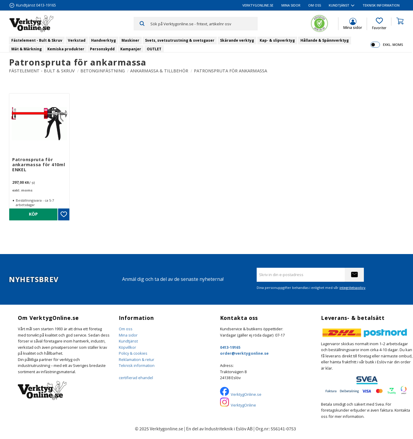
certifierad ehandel (136, 377)
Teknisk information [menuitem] (381, 5)
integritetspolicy (352, 287)
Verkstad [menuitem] (76, 40)
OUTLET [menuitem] (154, 49)
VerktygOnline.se (246, 394)
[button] (379, 24)
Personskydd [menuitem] (102, 49)
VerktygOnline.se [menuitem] (257, 5)
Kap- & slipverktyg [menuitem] (277, 40)
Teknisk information (137, 365)
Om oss (126, 328)
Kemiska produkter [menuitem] (65, 49)
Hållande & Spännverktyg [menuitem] (324, 40)
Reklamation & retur (136, 359)
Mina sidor (128, 335)
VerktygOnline (243, 405)
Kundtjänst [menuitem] (339, 5)
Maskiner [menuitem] (130, 40)
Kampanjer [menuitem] (130, 49)
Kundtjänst (128, 341)
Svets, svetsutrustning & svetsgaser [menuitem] (179, 40)
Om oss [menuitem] (314, 5)
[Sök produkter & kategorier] (203, 23)
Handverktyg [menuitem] (103, 40)
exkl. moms (393, 44)
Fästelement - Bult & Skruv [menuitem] (36, 40)
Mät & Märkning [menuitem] (26, 49)
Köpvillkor (127, 347)
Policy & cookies (133, 353)
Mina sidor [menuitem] (290, 5)
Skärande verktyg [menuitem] (237, 40)
